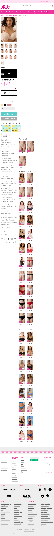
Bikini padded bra (45, 504)
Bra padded (31, 508)
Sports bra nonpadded (47, 522)
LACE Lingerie (17, 524)
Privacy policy (15, 475)
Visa (12, 489)
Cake (15, 526)
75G (7, 130)
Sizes (13, 12)
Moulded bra (44, 510)
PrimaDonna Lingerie (11, 15)
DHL (27, 489)
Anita (2, 526)
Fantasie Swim (4, 524)
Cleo (15, 518)
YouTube (45, 489)
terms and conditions (29, 531)
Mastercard (9, 496)
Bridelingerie (44, 520)
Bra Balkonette (45, 506)
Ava (2, 510)
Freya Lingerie (4, 506)
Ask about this (10, 242)
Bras (22, 464)
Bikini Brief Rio (44, 516)
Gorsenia (3, 518)
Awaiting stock (6, 135)
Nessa (15, 508)
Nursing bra (31, 524)
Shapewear (23, 468)
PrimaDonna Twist (5, 520)
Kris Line (3, 522)
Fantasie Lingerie (18, 522)
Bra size (22, 460)
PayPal (5, 489)
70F (3, 128)
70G (3, 130)
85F (13, 128)
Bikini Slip (30, 518)
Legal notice (15, 481)
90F (16, 128)
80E (10, 125)
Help (51, 12)
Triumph (3, 514)
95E (19, 125)
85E (13, 125)
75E (7, 125)
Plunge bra (44, 512)
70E (3, 125)
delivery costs (35, 529)
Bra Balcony (31, 506)
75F (7, 128)
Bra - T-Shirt (31, 522)
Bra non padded (32, 504)
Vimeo (39, 489)
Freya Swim (3, 508)
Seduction (30, 526)
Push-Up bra (44, 526)
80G (10, 130)
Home (3, 12)
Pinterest (47, 496)
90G (16, 130)
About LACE (4, 462)
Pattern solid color (32, 514)
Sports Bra (30, 520)
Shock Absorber (18, 516)
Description (4, 140)
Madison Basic (22, 15)
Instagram (42, 496)
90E (16, 125)
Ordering (14, 461)
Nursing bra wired (45, 518)
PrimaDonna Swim (5, 512)
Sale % (40, 12)
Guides (46, 12)
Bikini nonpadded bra (46, 508)
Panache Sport (18, 512)
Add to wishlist (10, 119)
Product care (24, 470)
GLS (27, 496)
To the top (14, 534)
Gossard (16, 520)
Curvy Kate (17, 506)
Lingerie (18, 12)
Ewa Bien (16, 510)
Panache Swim (17, 504)
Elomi (2, 516)
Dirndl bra (43, 524)
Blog (22, 472)
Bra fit (22, 462)
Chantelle (16, 514)
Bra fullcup (30, 512)
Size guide (12, 101)
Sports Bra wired (45, 514)
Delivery (14, 463)
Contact (13, 473)
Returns (14, 469)
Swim (24, 12)
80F (10, 128)
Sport (29, 12)
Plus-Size (35, 12)
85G (13, 130)
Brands (8, 12)
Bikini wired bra (31, 516)
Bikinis (22, 466)
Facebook (50, 489)
